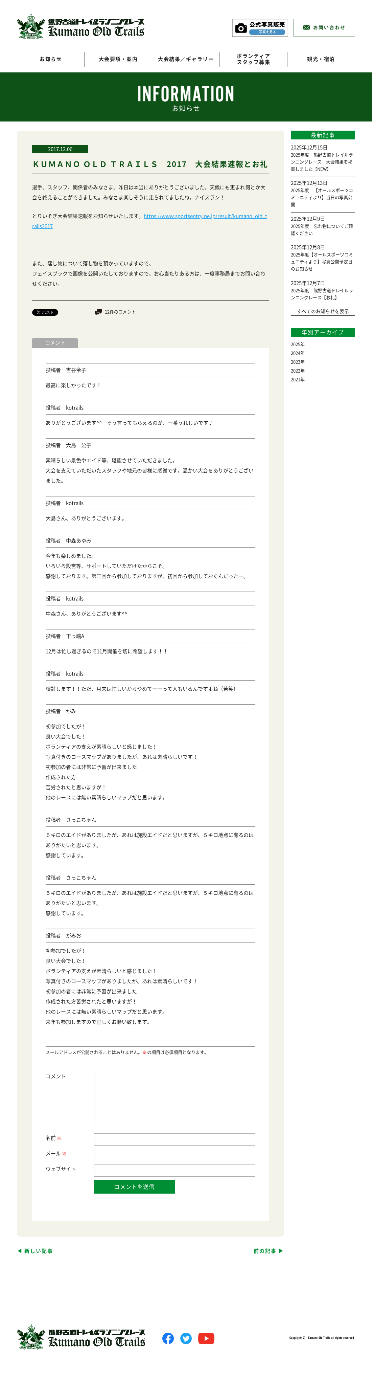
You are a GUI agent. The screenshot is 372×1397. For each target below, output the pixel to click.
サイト (68, 1169)
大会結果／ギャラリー (186, 59)
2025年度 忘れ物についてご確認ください (322, 230)
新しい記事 (38, 1251)
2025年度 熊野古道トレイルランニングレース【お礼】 (322, 294)
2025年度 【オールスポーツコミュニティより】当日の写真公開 (322, 197)
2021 (295, 379)
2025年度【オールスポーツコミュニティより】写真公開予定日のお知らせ (322, 261)
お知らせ (51, 59)
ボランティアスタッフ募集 (253, 59)
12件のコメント (120, 312)
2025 (295, 344)
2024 (295, 353)
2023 (295, 362)
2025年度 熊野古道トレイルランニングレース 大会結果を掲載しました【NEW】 (322, 162)
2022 (295, 371)
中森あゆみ (78, 540)
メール (56, 1154)
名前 (53, 1138)
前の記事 (265, 1251)
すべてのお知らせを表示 (323, 311)
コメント (56, 1076)
